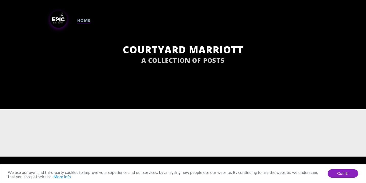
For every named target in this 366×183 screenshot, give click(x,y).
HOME (83, 20)
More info (62, 176)
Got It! (343, 173)
